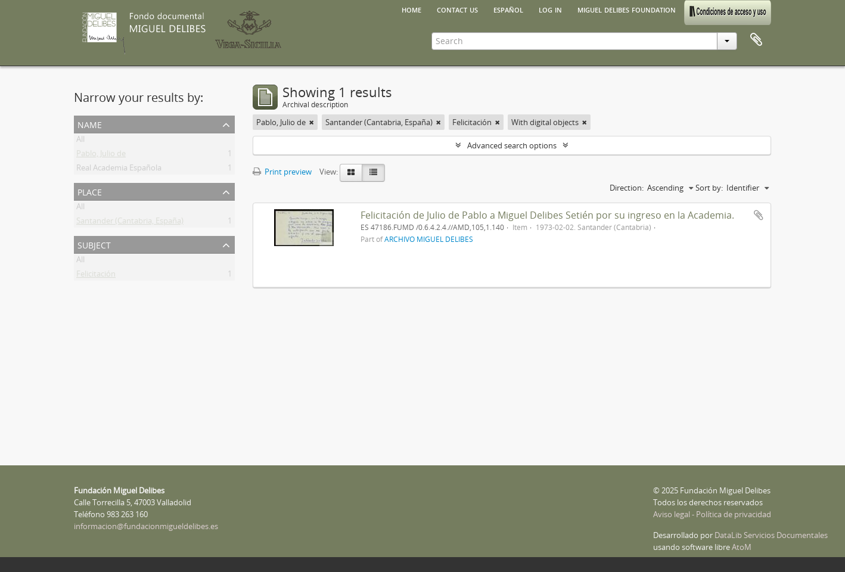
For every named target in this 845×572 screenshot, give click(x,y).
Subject (94, 244)
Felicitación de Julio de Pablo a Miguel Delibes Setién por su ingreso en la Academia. (547, 215)
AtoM (741, 547)
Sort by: (709, 187)
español (508, 8)
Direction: (627, 187)
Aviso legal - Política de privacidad (712, 514)
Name (89, 124)
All (80, 141)
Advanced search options (512, 145)
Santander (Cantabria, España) (130, 222)
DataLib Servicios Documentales (771, 535)
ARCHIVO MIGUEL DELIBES (428, 239)
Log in (550, 8)
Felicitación (96, 276)
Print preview (282, 171)
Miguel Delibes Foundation (626, 8)
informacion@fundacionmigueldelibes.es (146, 526)
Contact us (457, 8)
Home (411, 8)
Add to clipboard (759, 215)
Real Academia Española (118, 169)
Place (89, 191)
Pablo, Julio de (101, 155)
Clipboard (756, 40)
